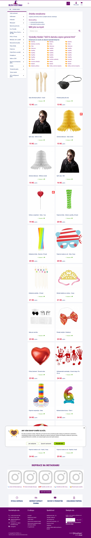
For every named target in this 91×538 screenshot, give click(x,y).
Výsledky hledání (16, 9)
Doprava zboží (50, 523)
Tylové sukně (13, 72)
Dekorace (51, 46)
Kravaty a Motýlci (35, 61)
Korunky (70, 59)
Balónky (33, 41)
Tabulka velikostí (51, 517)
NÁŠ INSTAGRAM (45, 492)
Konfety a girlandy (53, 59)
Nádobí (33, 63)
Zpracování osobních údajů (34, 521)
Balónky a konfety (35, 44)
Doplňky (51, 48)
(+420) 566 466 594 (15, 515)
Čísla (32, 46)
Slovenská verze (23, 534)
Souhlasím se (73, 523)
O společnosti (31, 527)
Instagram (13, 526)
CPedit (80, 535)
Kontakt (30, 515)
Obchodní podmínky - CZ (53, 521)
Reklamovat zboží (32, 517)
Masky (51, 61)
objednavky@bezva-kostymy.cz (15, 520)
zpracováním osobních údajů (73, 523)
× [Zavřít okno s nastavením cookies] (84, 428)
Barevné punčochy (14, 26)
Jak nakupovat (50, 519)
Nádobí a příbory (35, 66)
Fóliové (33, 59)
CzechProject (77, 533)
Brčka (50, 44)
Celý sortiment (14, 13)
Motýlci (69, 61)
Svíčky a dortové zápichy (55, 66)
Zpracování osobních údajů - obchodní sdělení (34, 524)
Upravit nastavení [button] (46, 443)
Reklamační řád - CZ (51, 515)
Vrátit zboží (30, 519)
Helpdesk (49, 525)
